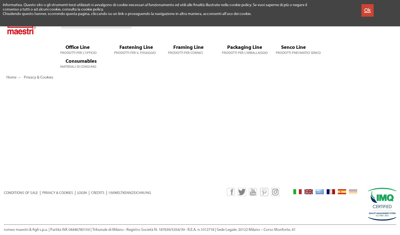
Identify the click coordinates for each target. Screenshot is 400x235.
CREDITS (97, 193)
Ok (367, 10)
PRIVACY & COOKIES (57, 193)
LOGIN (82, 193)
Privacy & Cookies (38, 77)
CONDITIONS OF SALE (21, 193)
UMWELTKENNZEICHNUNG (130, 193)
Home (11, 77)
